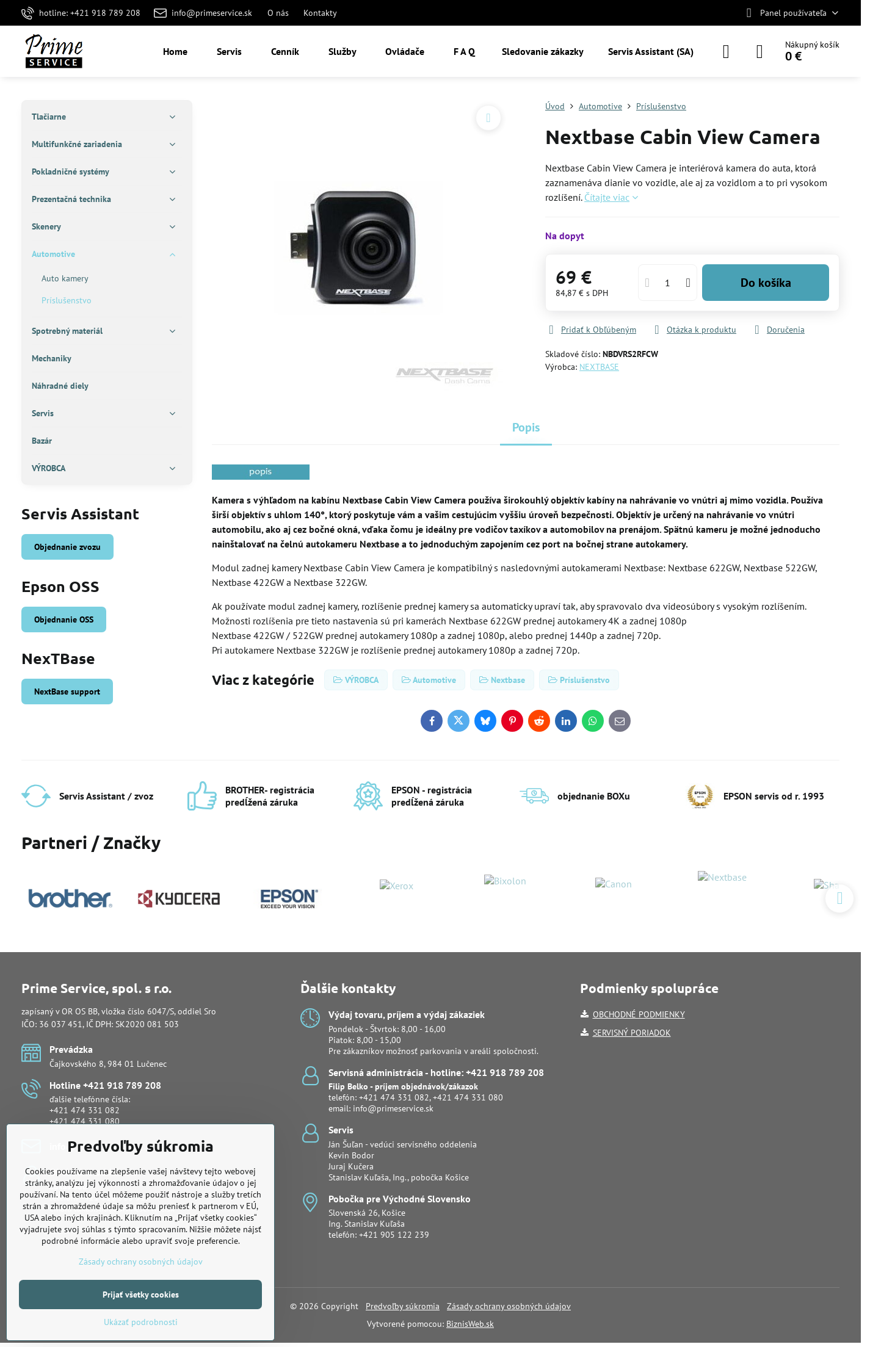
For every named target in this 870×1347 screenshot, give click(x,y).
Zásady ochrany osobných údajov (509, 1306)
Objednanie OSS (63, 619)
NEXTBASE (599, 366)
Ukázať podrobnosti (141, 1321)
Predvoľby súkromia (403, 1306)
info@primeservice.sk (393, 1108)
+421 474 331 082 (84, 1110)
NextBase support (67, 691)
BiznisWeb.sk (470, 1323)
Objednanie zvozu (67, 546)
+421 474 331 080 (84, 1121)
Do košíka (766, 283)
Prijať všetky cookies (141, 1294)
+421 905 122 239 (394, 1234)
